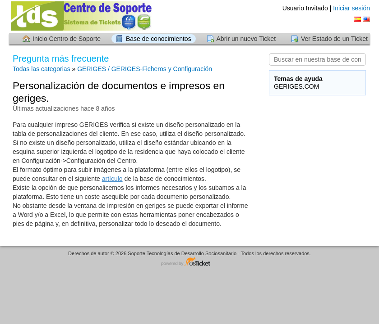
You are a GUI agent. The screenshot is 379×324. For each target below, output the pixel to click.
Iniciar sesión (351, 8)
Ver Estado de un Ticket (334, 38)
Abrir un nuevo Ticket (246, 38)
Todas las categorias (41, 68)
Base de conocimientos (158, 38)
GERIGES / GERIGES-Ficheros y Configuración (144, 68)
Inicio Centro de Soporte (66, 38)
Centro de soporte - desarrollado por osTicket (189, 262)
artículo (112, 178)
